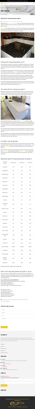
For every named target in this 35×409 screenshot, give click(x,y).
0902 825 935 (4, 366)
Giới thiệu (2, 346)
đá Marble (7, 146)
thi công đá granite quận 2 (14, 299)
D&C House (3, 350)
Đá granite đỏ (5, 151)
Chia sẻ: (2, 301)
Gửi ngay (4, 385)
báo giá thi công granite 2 (12, 23)
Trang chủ (2, 344)
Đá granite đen (22, 151)
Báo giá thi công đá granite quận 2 (11, 18)
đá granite (15, 71)
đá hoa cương (22, 121)
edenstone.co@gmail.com (6, 363)
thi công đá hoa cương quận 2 (23, 299)
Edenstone (3, 28)
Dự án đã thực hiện (4, 352)
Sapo (20, 400)
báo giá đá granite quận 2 (6, 299)
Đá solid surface (3, 348)
